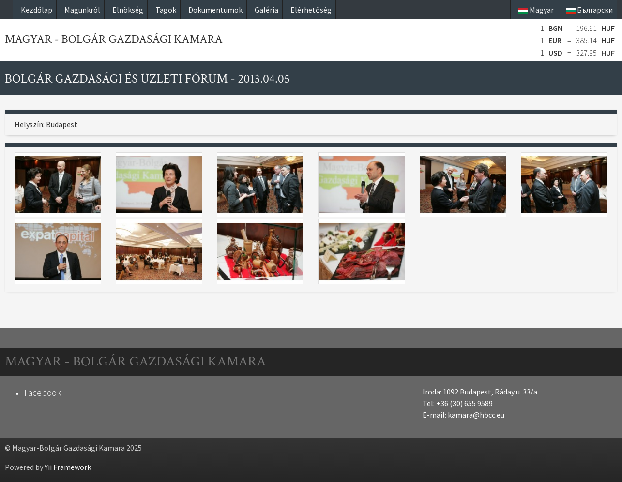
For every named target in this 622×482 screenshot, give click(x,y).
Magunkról (82, 10)
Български (589, 10)
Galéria (266, 10)
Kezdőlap (36, 10)
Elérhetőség (311, 10)
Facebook (42, 392)
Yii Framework (68, 467)
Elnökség (127, 10)
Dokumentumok (215, 10)
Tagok (165, 10)
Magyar (536, 10)
